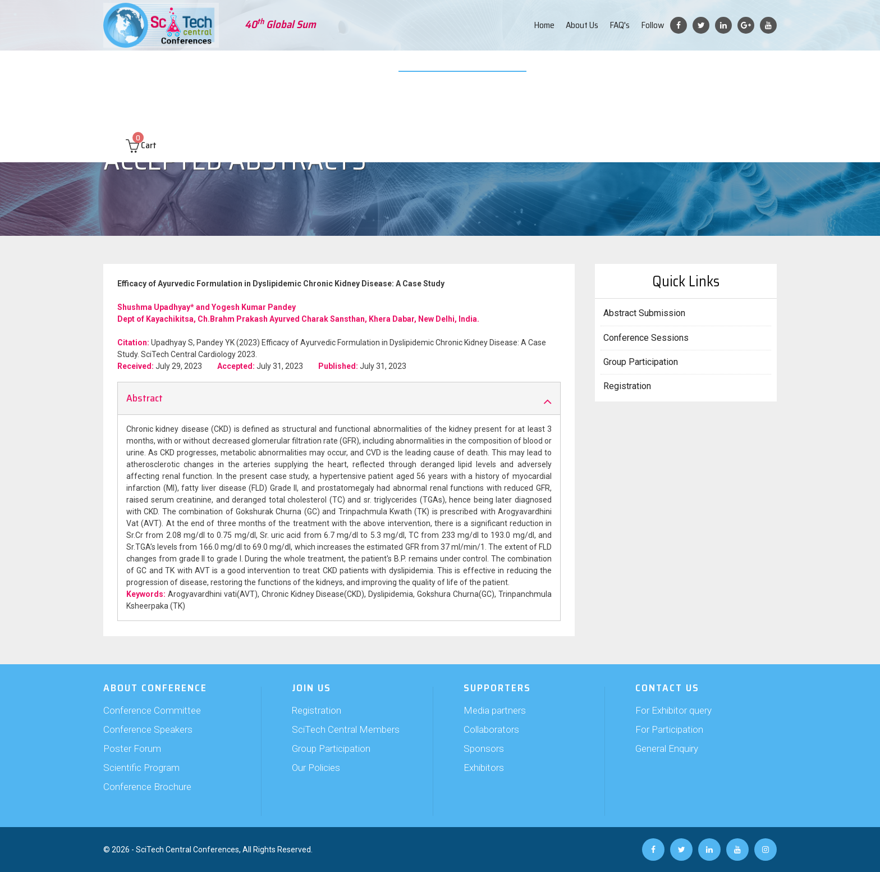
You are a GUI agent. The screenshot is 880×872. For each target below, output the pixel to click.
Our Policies (316, 767)
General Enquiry (666, 748)
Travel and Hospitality (588, 67)
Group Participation (640, 362)
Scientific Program (141, 767)
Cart (141, 102)
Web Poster (514, 67)
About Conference (147, 67)
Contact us (736, 67)
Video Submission (450, 67)
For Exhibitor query (673, 710)
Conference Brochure (147, 786)
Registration (627, 386)
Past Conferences (672, 67)
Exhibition (387, 67)
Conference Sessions (646, 337)
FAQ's (619, 25)
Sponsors (484, 748)
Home (544, 25)
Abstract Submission (230, 67)
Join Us (292, 67)
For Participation (669, 729)
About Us (582, 25)
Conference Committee (152, 710)
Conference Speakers (147, 729)
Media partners (495, 710)
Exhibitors (484, 767)
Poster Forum (132, 748)
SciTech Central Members (346, 729)
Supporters (337, 67)
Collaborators (491, 729)
